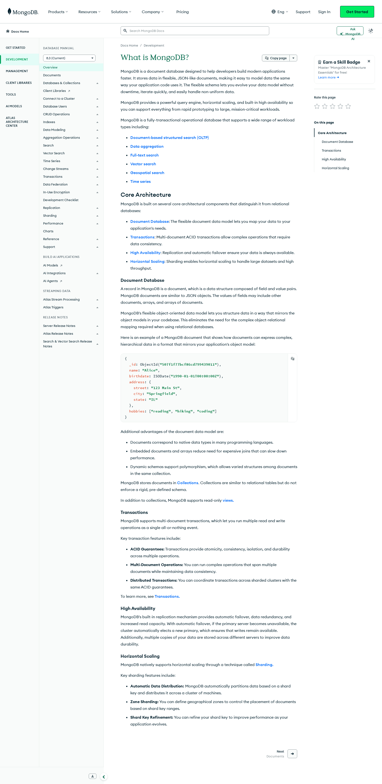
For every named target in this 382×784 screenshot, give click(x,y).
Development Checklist (60, 200)
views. (228, 500)
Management (17, 71)
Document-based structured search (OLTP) (169, 137)
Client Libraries (19, 83)
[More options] (293, 58)
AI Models (14, 106)
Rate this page (325, 97)
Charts (48, 231)
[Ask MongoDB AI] (350, 30)
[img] (317, 106)
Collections (187, 482)
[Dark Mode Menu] (370, 30)
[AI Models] (71, 265)
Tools (11, 94)
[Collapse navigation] (104, 776)
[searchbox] (195, 30)
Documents (52, 75)
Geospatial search (147, 172)
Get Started (357, 11)
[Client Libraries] (71, 91)
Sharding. (264, 664)
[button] (280, 12)
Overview (50, 67)
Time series (140, 181)
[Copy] (292, 358)
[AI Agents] (71, 281)
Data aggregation (147, 146)
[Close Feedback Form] (369, 61)
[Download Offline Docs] (92, 776)
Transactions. (167, 596)
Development (17, 59)
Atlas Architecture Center (17, 121)
